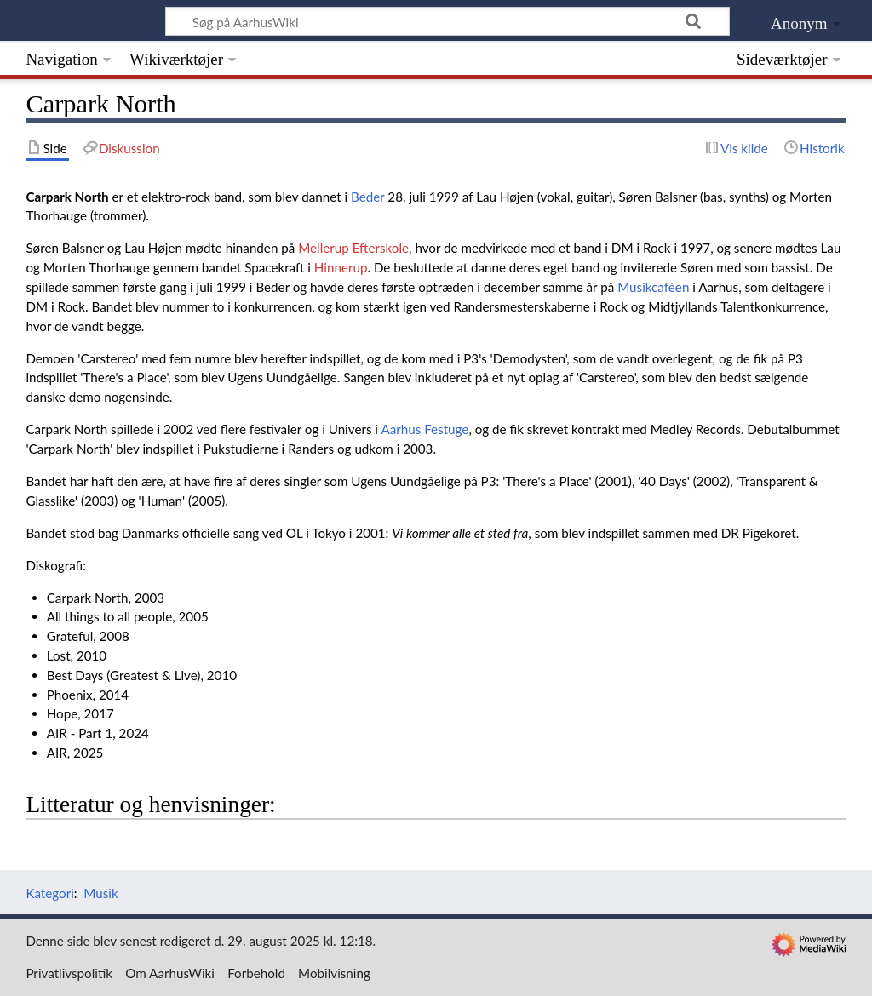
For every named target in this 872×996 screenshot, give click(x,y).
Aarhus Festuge (424, 429)
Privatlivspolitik (69, 973)
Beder (367, 196)
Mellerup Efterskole (353, 247)
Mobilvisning (334, 973)
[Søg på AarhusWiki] (447, 21)
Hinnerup (341, 267)
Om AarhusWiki (170, 973)
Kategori (49, 893)
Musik (100, 893)
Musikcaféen (653, 287)
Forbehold (256, 973)
